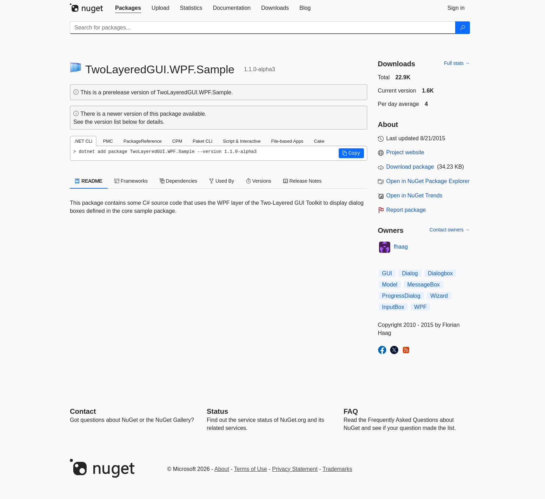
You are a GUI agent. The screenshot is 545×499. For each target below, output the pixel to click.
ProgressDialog (401, 296)
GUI (387, 273)
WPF (420, 307)
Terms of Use (250, 469)
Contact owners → (450, 229)
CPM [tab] (177, 141)
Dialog (410, 273)
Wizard (439, 296)
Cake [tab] (319, 141)
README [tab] (88, 180)
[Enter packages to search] (263, 27)
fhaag (401, 247)
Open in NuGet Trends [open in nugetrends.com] (414, 195)
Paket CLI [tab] (202, 141)
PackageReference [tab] (143, 141)
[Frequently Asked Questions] (351, 411)
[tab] (128, 8)
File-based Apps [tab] (287, 141)
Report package (406, 210)
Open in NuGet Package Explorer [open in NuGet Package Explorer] (428, 181)
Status (217, 411)
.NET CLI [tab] (83, 141)
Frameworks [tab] (131, 180)
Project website (405, 152)
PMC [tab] (108, 141)
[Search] (462, 27)
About (221, 469)
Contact (83, 411)
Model (390, 285)
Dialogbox (440, 273)
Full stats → (457, 63)
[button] (351, 153)
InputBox (393, 307)
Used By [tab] (221, 180)
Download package (410, 167)
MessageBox (423, 285)
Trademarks (337, 469)
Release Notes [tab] (302, 180)
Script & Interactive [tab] (241, 141)
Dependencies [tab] (178, 180)
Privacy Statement (295, 469)
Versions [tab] (258, 180)
